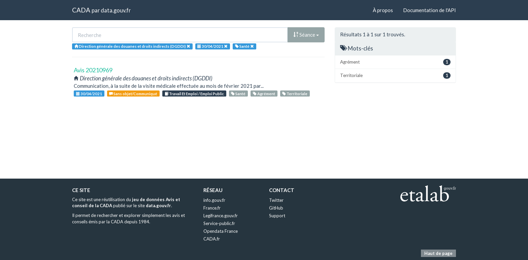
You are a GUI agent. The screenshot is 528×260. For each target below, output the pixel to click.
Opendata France (220, 231)
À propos (383, 10)
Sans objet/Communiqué (133, 93)
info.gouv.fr (214, 200)
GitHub (276, 208)
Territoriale (294, 93)
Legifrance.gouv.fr (220, 215)
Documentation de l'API (429, 10)
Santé (238, 93)
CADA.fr (211, 239)
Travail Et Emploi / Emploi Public (194, 93)
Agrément (264, 93)
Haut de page (438, 253)
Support (277, 215)
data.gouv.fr (116, 10)
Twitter (276, 200)
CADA (81, 10)
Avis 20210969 (93, 70)
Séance (306, 35)
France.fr (212, 208)
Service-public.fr (219, 223)
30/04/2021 (89, 93)
